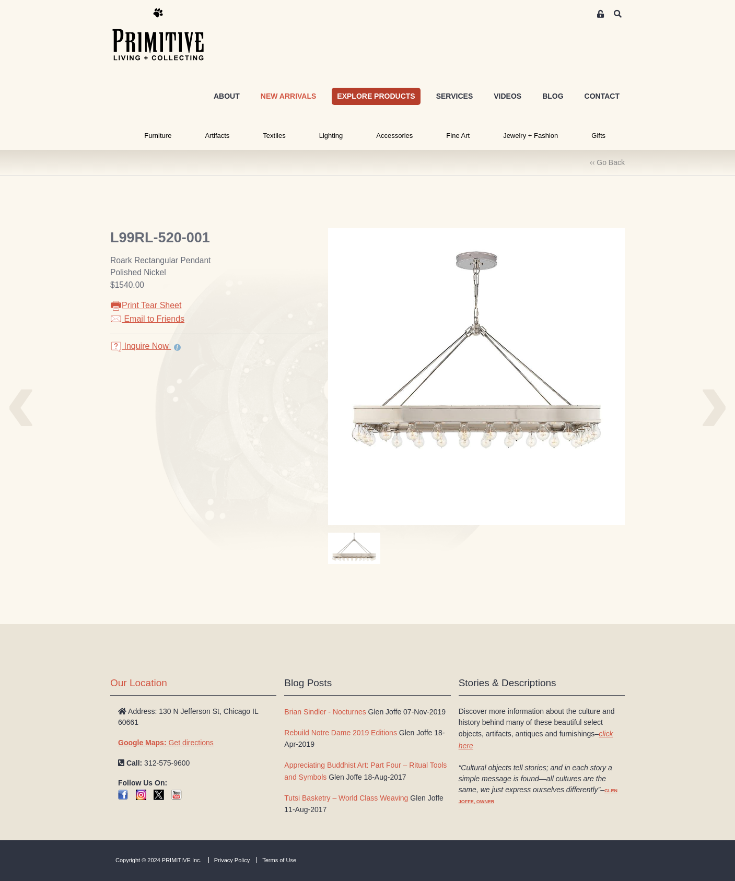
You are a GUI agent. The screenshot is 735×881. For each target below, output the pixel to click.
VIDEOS (507, 96)
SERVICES (454, 96)
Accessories (394, 135)
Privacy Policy (232, 860)
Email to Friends (147, 318)
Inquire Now (140, 346)
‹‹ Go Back (607, 162)
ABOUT (227, 96)
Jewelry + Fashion (530, 135)
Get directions (166, 742)
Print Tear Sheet (145, 305)
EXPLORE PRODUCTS (376, 96)
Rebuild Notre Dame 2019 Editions (340, 733)
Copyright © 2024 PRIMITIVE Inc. (158, 860)
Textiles (274, 135)
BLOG (552, 96)
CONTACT (602, 96)
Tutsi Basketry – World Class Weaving (346, 798)
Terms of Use (279, 860)
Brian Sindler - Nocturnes (325, 712)
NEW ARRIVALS (289, 96)
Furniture (157, 135)
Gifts (598, 135)
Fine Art (458, 135)
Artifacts (217, 135)
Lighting (331, 135)
